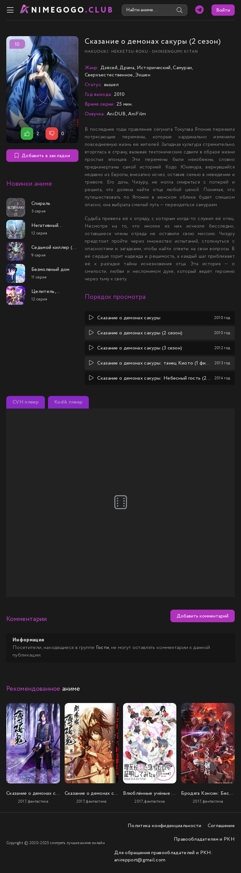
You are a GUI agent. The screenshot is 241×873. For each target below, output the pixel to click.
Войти (223, 10)
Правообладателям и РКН (204, 839)
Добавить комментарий (202, 616)
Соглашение (221, 825)
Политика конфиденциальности (164, 825)
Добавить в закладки (42, 155)
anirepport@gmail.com (139, 860)
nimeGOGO (72, 10)
